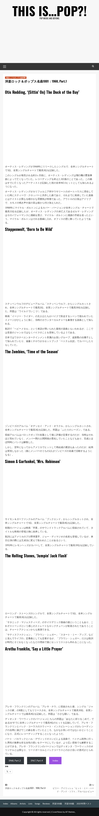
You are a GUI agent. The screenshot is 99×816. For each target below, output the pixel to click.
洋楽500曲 (69, 803)
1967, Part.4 (36, 760)
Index (55, 760)
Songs (37, 803)
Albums (13, 803)
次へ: (72, 788)
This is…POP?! (49, 10)
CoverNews (57, 812)
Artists (23, 803)
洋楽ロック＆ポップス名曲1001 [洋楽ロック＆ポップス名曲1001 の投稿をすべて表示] (16, 78)
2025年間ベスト (84, 803)
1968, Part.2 (14, 760)
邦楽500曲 (57, 803)
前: (27, 786)
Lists (30, 803)
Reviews (46, 803)
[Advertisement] (49, 43)
